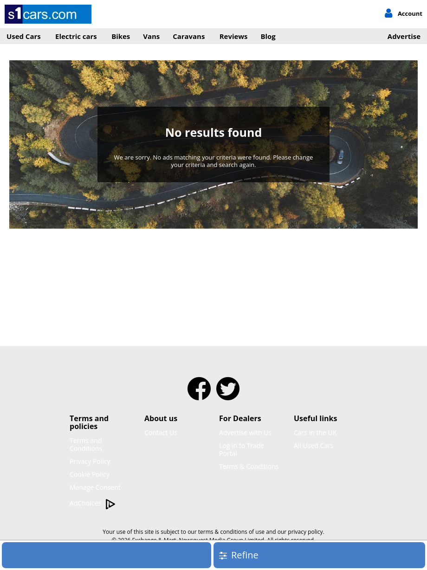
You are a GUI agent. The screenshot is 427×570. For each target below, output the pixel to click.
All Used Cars (314, 445)
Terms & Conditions (249, 466)
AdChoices (93, 503)
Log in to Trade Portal (241, 449)
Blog (268, 36)
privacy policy (305, 532)
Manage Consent (95, 487)
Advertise (404, 36)
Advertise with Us (245, 432)
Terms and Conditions (86, 444)
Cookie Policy (90, 474)
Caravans (189, 36)
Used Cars (23, 36)
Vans (151, 36)
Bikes (120, 36)
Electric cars (76, 36)
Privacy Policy (90, 461)
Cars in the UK (315, 432)
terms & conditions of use (231, 532)
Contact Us (160, 432)
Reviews (234, 36)
